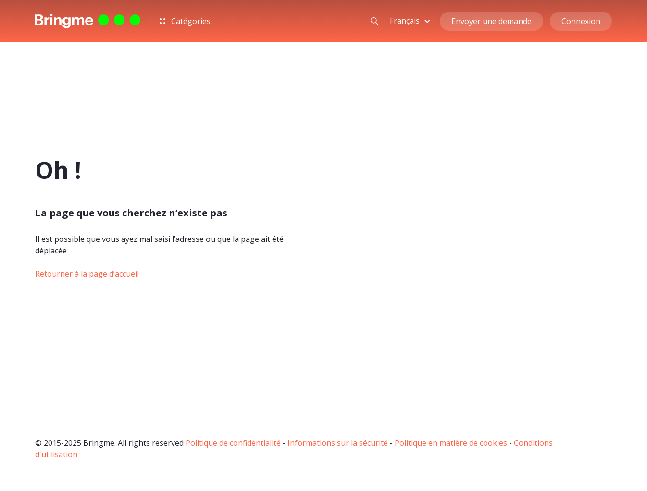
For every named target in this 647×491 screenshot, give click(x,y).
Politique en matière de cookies (451, 443)
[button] (411, 20)
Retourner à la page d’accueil (87, 273)
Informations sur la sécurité (337, 443)
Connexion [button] (580, 21)
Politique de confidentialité (233, 443)
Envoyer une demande (491, 21)
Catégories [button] (185, 21)
